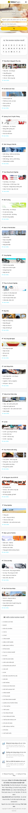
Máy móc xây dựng (8, 320)
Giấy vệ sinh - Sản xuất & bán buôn (12, 408)
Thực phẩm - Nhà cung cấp (10, 459)
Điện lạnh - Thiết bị (8, 542)
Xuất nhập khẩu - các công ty (10, 376)
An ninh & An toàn (9, 89)
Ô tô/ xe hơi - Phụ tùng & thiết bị (11, 570)
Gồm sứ (5, 355)
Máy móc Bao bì (7, 325)
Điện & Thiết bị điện (9, 227)
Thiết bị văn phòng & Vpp (9, 719)
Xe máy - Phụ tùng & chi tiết (10, 573)
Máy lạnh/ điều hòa (8, 545)
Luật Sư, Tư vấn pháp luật (10, 293)
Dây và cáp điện (7, 239)
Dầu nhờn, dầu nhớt (8, 577)
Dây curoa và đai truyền (9, 267)
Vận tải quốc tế (7, 378)
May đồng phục (7, 73)
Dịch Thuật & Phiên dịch (9, 297)
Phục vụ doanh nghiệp (10, 283)
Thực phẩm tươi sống (8, 464)
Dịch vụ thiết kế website (15, 761)
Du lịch (5, 655)
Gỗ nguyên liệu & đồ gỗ (11, 477)
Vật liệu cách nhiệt (8, 547)
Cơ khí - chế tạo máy (8, 436)
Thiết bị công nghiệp (8, 265)
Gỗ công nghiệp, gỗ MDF (9, 494)
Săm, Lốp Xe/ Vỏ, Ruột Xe (9, 575)
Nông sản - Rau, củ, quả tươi (10, 462)
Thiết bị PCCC (6, 105)
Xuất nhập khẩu (8, 366)
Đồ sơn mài (6, 353)
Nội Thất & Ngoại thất (9, 689)
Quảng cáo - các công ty (9, 126)
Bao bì (4, 625)
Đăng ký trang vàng (16, 743)
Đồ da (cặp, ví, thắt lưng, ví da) (11, 184)
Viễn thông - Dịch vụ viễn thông (11, 159)
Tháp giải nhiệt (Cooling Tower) (11, 550)
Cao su (5, 632)
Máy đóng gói (6, 323)
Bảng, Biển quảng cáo (9, 128)
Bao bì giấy (6, 411)
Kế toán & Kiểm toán (8, 295)
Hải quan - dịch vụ (7, 383)
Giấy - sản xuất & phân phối (10, 404)
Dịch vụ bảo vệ (7, 103)
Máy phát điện (7, 244)
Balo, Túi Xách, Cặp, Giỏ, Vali (10, 189)
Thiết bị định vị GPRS (8, 161)
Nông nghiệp (8, 505)
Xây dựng (5, 729)
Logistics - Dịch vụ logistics (10, 381)
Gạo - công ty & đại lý (9, 517)
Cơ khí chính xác (7, 434)
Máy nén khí (6, 272)
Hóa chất (5, 669)
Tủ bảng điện (6, 242)
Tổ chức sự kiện (7, 131)
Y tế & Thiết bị (6, 706)
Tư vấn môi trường (8, 212)
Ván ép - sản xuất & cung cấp (10, 489)
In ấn (4, 672)
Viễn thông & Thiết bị (10, 144)
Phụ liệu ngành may (8, 75)
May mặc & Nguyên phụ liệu (12, 61)
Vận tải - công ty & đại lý (9, 598)
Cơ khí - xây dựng (7, 439)
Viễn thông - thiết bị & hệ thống (11, 154)
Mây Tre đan (6, 351)
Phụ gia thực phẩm (8, 466)
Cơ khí (5, 422)
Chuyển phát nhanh (8, 605)
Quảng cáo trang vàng (16, 752)
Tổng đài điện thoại (8, 156)
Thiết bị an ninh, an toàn (9, 101)
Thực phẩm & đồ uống (10, 449)
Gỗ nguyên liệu (7, 487)
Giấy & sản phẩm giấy (10, 394)
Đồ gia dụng (6, 648)
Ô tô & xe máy (8, 560)
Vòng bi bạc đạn (7, 270)
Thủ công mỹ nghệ (9, 338)
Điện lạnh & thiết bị (9, 533)
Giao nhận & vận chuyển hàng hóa (12, 603)
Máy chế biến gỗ (7, 328)
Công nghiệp (7, 255)
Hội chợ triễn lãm (7, 133)
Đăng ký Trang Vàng (9, 774)
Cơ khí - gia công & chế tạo (10, 431)
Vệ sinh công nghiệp (8, 217)
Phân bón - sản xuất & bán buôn (11, 522)
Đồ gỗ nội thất (7, 492)
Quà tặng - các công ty (9, 182)
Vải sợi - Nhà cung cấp (9, 78)
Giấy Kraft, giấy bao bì (9, 406)
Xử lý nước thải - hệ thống (10, 214)
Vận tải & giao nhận (9, 588)
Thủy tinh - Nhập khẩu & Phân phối (12, 186)
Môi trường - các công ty (9, 209)
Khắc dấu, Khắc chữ (8, 300)
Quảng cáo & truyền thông (12, 116)
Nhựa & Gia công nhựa (9, 686)
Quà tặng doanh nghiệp (11, 172)
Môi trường (7, 200)
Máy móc (6, 311)
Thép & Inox (6, 709)
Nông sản (6, 515)
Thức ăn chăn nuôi (8, 519)
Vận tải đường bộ (7, 600)
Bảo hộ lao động (7, 628)
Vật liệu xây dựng (7, 723)
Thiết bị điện (6, 237)
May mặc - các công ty (9, 70)
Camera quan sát (7, 98)
